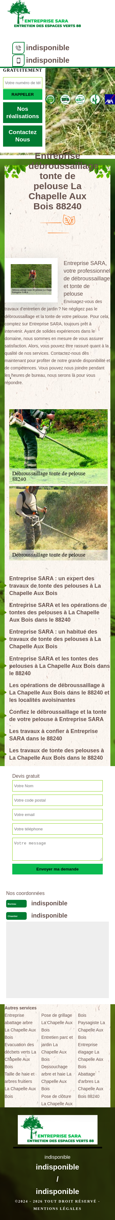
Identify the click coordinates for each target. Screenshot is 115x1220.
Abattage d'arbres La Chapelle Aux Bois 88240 (90, 1085)
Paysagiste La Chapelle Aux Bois (91, 1030)
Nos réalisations (22, 112)
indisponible (47, 47)
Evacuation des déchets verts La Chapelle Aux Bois (20, 1055)
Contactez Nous (23, 136)
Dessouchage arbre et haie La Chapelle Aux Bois (56, 1077)
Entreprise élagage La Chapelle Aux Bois (90, 1055)
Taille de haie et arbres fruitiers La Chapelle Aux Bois (20, 1085)
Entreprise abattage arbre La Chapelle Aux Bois (20, 1026)
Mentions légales (57, 1209)
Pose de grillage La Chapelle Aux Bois (57, 1022)
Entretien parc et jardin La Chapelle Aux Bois (57, 1048)
